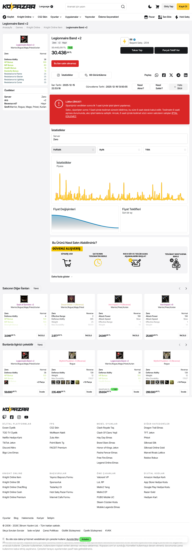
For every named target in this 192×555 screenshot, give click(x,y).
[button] (186, 288)
